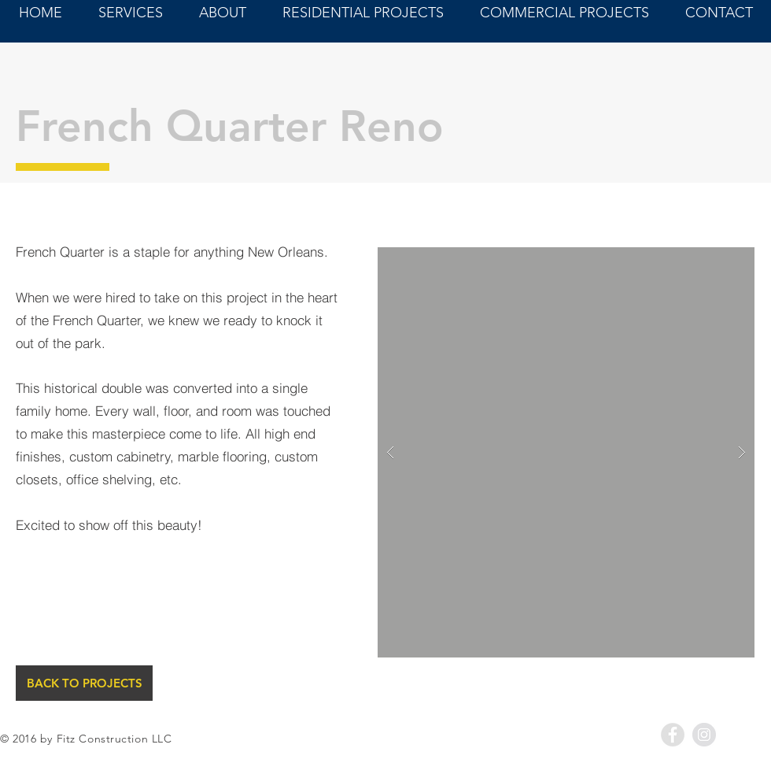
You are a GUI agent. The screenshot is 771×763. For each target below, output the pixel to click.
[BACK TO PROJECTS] (84, 683)
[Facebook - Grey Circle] (672, 734)
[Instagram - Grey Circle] (704, 734)
